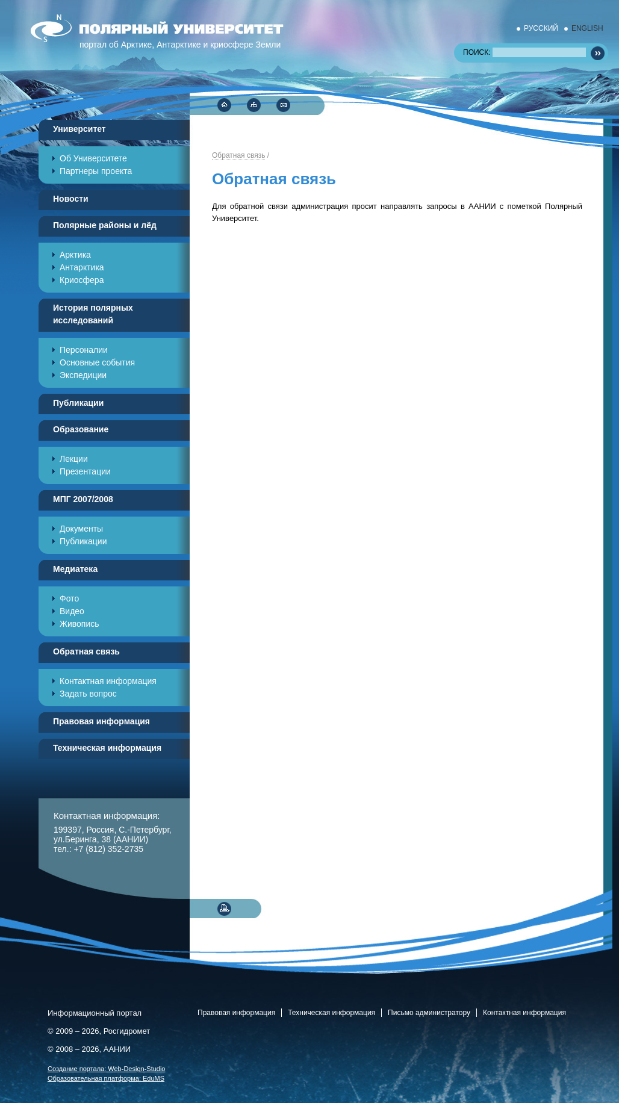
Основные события (97, 362)
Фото (69, 598)
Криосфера (82, 280)
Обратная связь (238, 155)
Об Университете (93, 158)
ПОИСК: (524, 52)
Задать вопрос (88, 693)
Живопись (79, 624)
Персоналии (84, 350)
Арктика (75, 254)
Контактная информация (108, 681)
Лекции (74, 459)
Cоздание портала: (107, 1068)
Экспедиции (83, 375)
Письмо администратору (429, 1012)
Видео (72, 611)
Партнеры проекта (96, 171)
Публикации (83, 541)
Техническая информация (331, 1012)
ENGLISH (587, 28)
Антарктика (82, 267)
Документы (81, 528)
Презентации (85, 471)
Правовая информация (236, 1012)
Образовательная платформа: (106, 1078)
